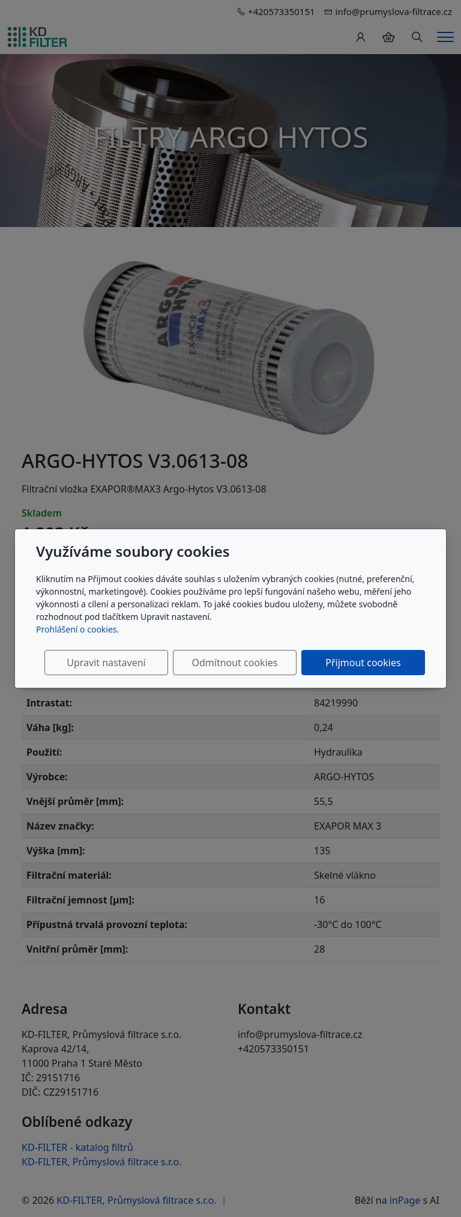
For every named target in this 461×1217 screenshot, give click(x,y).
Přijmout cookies (367, 662)
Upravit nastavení (127, 662)
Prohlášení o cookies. (77, 629)
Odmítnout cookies (247, 662)
